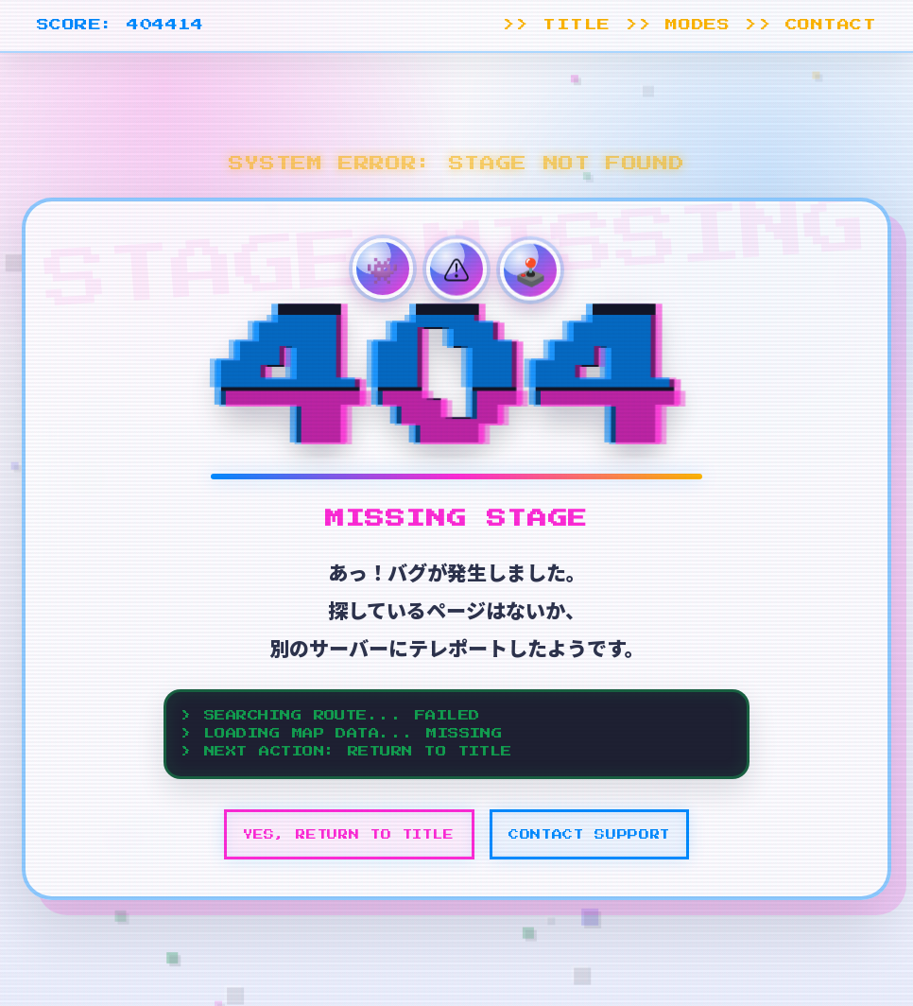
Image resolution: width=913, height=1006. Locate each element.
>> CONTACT (810, 25)
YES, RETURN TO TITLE (349, 834)
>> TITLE (557, 25)
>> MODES (678, 25)
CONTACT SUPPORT (589, 834)
